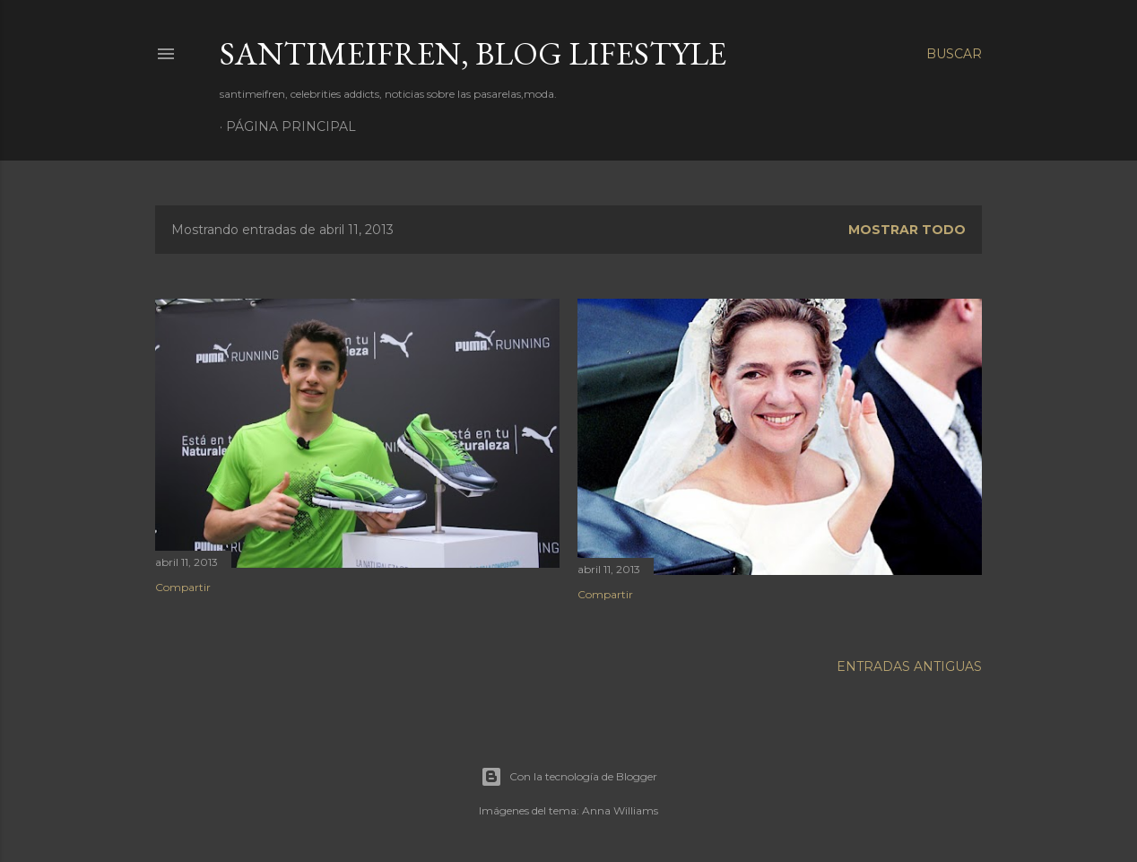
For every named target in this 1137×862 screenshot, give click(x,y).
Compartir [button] (183, 587)
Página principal (291, 126)
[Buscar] (954, 53)
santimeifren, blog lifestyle (473, 53)
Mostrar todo (907, 230)
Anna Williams (620, 810)
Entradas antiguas (909, 666)
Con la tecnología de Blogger (569, 777)
